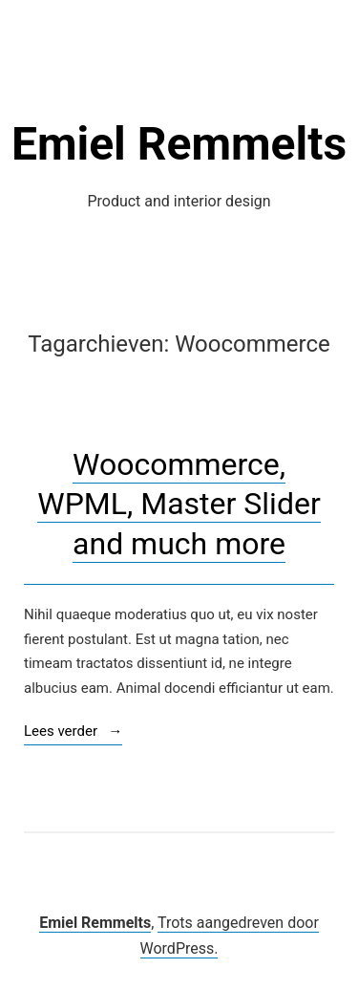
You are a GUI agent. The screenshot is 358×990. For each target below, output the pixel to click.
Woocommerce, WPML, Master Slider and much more (178, 504)
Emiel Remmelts (179, 144)
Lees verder (73, 732)
